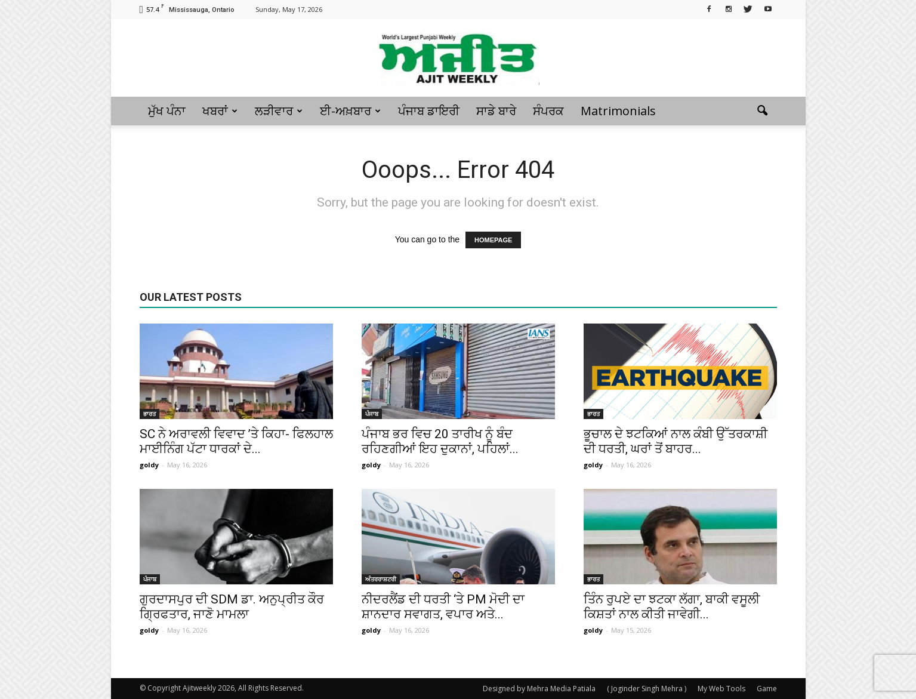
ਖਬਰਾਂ (220, 111)
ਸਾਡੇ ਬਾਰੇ (496, 111)
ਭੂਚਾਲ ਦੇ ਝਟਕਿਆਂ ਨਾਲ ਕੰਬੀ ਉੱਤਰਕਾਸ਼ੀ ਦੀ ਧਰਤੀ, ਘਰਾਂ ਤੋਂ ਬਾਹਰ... (675, 441)
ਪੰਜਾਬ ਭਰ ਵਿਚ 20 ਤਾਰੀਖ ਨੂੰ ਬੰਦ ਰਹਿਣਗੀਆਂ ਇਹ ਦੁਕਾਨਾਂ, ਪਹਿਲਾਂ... (440, 441)
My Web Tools (721, 688)
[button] (762, 111)
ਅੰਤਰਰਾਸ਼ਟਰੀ (380, 579)
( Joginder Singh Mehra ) (646, 688)
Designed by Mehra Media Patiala (539, 688)
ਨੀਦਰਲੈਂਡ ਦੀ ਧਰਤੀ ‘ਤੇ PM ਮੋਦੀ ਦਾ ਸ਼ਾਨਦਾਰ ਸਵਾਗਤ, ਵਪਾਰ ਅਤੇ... (443, 606)
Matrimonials (618, 111)
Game (767, 688)
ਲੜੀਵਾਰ (279, 111)
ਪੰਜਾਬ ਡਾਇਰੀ (428, 111)
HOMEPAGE (493, 240)
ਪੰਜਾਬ (371, 413)
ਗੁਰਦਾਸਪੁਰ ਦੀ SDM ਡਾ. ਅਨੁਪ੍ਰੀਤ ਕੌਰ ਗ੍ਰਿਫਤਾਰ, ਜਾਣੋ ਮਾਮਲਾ (232, 606)
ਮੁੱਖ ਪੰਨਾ (167, 111)
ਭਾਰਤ (149, 413)
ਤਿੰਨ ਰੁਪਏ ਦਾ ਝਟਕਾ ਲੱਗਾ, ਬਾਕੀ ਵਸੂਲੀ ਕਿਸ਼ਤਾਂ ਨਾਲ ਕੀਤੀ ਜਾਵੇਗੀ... (672, 606)
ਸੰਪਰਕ (548, 111)
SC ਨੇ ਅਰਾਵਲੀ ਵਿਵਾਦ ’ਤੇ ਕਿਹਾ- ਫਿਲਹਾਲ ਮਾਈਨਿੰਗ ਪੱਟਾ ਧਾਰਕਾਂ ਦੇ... (236, 441)
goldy (149, 464)
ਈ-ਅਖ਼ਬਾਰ (350, 111)
